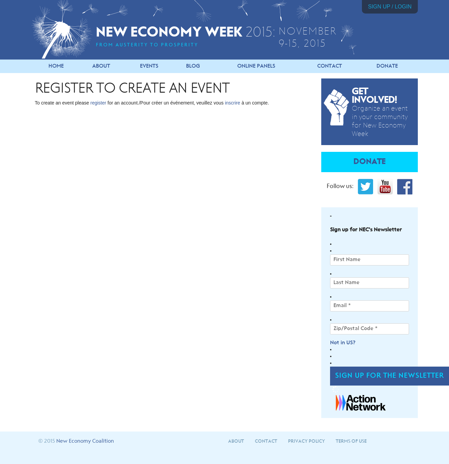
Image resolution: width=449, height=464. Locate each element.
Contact (329, 66)
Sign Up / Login (390, 6)
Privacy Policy (306, 441)
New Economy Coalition (85, 441)
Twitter (365, 186)
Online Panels (256, 66)
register (98, 103)
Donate (387, 66)
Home (56, 66)
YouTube (385, 186)
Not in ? (342, 343)
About (101, 66)
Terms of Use (351, 441)
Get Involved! (374, 96)
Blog (193, 66)
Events (149, 66)
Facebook (404, 186)
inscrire (232, 103)
